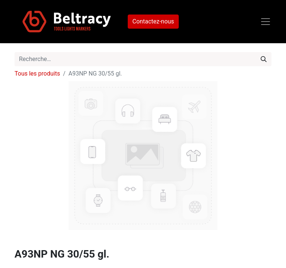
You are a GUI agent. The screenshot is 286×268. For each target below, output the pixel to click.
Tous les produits (37, 73)
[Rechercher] (263, 59)
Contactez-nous (153, 21)
